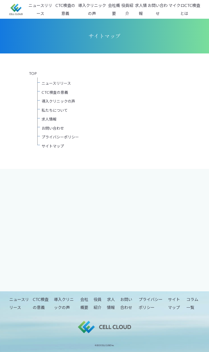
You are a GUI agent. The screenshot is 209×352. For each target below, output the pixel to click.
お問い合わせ (158, 9)
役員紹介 (127, 9)
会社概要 (114, 9)
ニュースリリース (40, 9)
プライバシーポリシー (60, 137)
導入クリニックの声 (92, 9)
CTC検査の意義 (65, 9)
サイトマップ (53, 146)
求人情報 (141, 9)
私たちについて (55, 110)
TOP (33, 73)
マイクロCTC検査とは (184, 9)
